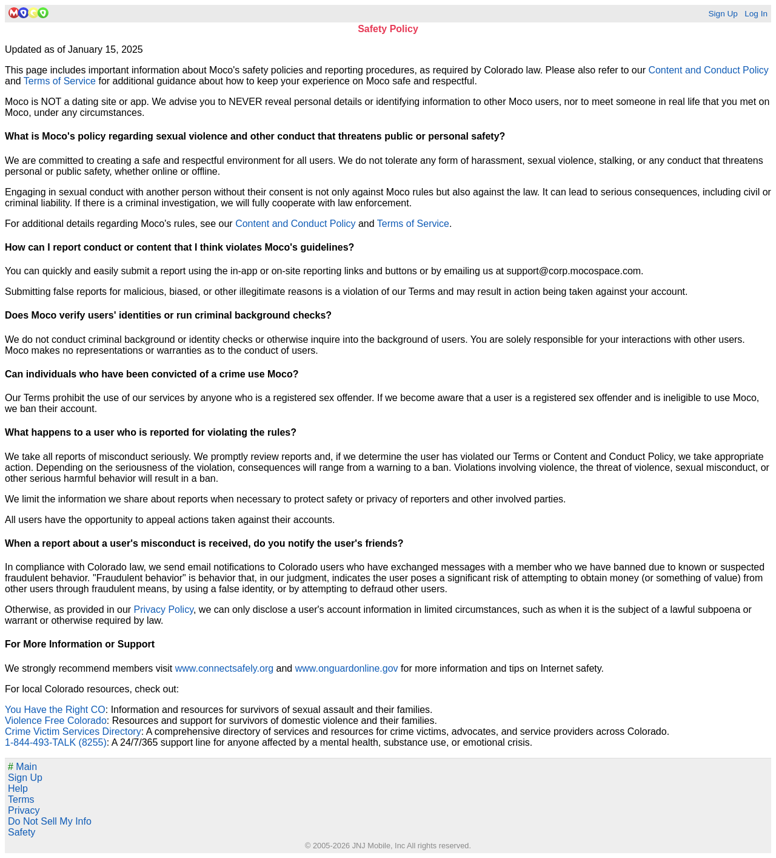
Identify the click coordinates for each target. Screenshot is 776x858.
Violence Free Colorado (56, 720)
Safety (21, 832)
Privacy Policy (163, 609)
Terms (21, 799)
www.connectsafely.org (224, 668)
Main (22, 767)
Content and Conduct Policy (708, 70)
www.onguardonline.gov (346, 668)
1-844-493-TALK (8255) (56, 742)
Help (18, 788)
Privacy (23, 810)
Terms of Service (60, 81)
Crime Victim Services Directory (73, 731)
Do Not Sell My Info (50, 821)
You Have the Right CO (55, 709)
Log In (756, 13)
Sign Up (722, 13)
